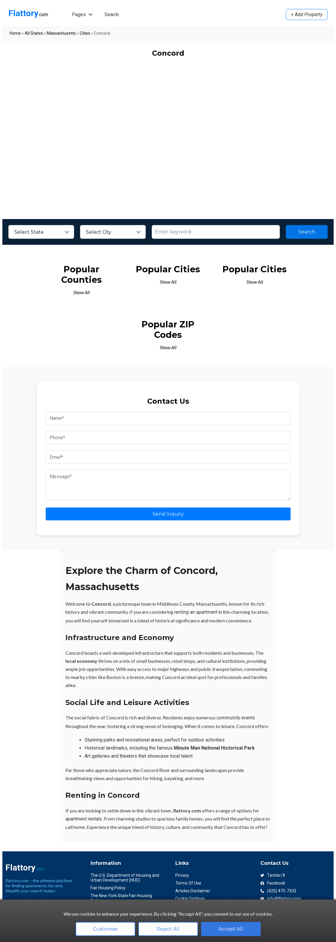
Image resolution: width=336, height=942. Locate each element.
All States (34, 33)
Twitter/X (272, 875)
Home (15, 33)
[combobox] (41, 232)
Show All (81, 292)
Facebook (272, 883)
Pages (82, 14)
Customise (105, 929)
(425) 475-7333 (278, 890)
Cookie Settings (190, 898)
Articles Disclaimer (192, 890)
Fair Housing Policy (107, 887)
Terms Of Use (188, 883)
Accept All (231, 929)
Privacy (182, 875)
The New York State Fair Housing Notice (121, 898)
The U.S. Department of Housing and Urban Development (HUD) (124, 877)
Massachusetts (61, 33)
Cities (85, 33)
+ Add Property (307, 14)
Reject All (168, 929)
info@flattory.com (280, 898)
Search (112, 14)
